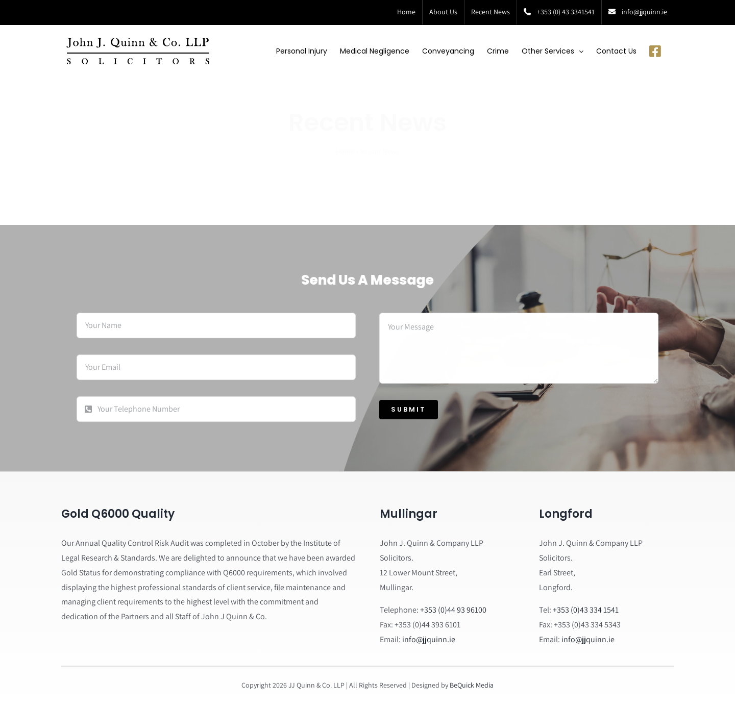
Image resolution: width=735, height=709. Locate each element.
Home (345, 142)
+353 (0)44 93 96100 (453, 609)
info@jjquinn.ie (428, 639)
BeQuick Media (472, 685)
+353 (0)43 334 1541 (586, 609)
